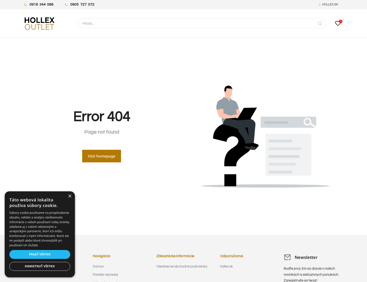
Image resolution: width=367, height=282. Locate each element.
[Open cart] (338, 23)
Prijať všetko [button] (40, 254)
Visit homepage (101, 156)
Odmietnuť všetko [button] (40, 266)
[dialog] (40, 234)
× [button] (69, 196)
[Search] (320, 23)
